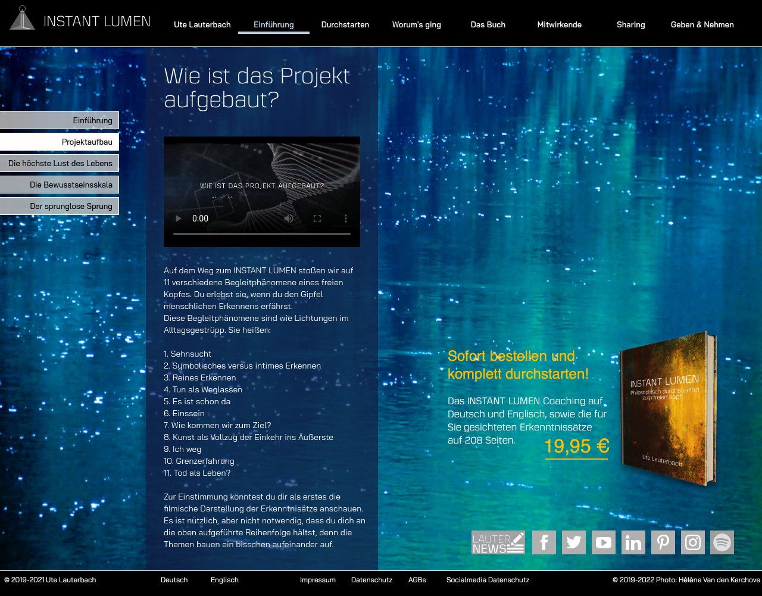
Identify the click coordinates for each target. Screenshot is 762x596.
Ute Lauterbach (202, 24)
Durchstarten (345, 24)
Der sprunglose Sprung (71, 206)
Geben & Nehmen (702, 24)
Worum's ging (416, 24)
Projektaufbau (87, 141)
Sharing (631, 24)
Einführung (273, 24)
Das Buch (488, 24)
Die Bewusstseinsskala (71, 184)
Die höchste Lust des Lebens (60, 163)
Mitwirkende (560, 24)
